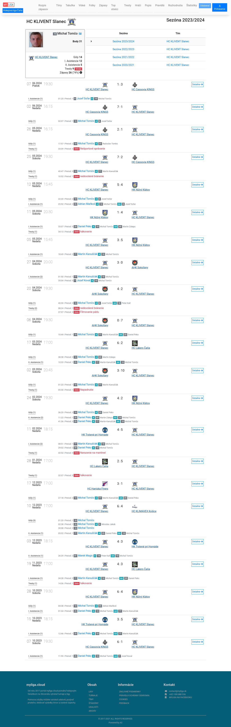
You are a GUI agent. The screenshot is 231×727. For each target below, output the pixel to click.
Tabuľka (70, 5)
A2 (121, 722)
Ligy (91, 691)
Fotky (92, 5)
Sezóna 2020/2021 (123, 65)
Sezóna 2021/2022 (123, 57)
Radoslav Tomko (110, 143)
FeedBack (124, 703)
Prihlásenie (219, 7)
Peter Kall (126, 303)
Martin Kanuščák (110, 171)
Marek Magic (85, 555)
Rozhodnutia (175, 5)
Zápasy (103, 5)
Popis (148, 5)
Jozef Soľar (83, 98)
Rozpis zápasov (43, 7)
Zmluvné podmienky (130, 691)
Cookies (123, 699)
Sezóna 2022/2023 (123, 49)
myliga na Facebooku (180, 697)
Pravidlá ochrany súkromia (134, 695)
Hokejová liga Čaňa (12, 10)
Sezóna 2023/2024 (123, 41)
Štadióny (93, 703)
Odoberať (205, 5)
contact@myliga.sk (177, 691)
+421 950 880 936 (177, 694)
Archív (92, 711)
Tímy (59, 5)
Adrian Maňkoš (86, 203)
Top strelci (114, 7)
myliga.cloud (35, 685)
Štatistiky (191, 5)
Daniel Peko (84, 226)
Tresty (127, 5)
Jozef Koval (83, 280)
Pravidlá (159, 5)
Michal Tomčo (104, 98)
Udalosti (93, 707)
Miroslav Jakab (108, 524)
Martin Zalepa (129, 226)
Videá (82, 5)
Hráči (138, 5)
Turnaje (93, 695)
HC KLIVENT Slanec (178, 41)
